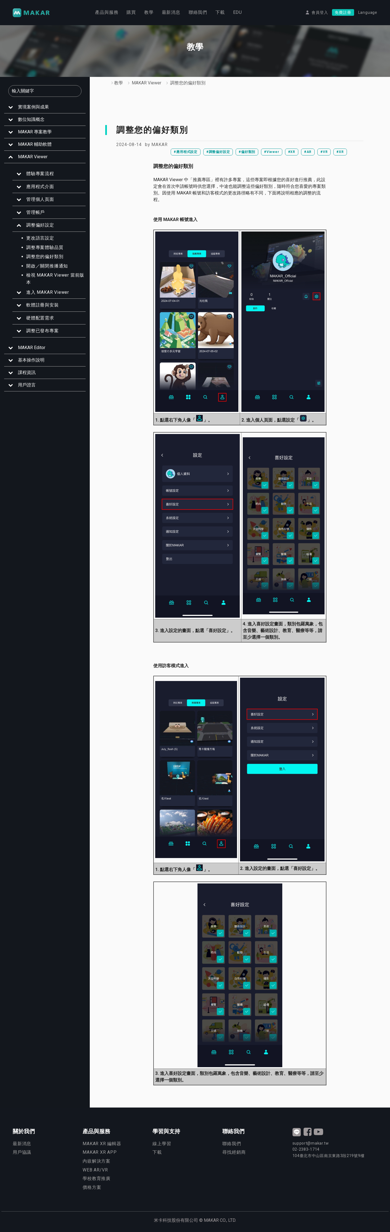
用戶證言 (27, 385)
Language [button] (367, 13)
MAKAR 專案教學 (35, 131)
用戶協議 (22, 1152)
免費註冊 (343, 13)
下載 (220, 12)
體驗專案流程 (40, 173)
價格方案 (92, 1187)
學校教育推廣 (96, 1178)
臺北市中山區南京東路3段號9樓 (328, 1155)
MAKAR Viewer (33, 156)
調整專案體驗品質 (44, 247)
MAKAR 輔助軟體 (35, 144)
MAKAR (159, 144)
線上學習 (161, 1143)
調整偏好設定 (40, 225)
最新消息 (171, 12)
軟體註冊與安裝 (42, 305)
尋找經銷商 (234, 1152)
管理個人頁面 (40, 199)
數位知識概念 (31, 119)
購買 (131, 12)
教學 (149, 12)
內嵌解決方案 (96, 1161)
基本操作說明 (31, 360)
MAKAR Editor (31, 347)
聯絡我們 (198, 12)
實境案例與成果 (33, 107)
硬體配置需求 (40, 318)
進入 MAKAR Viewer (47, 292)
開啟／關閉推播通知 (47, 266)
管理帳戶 (35, 212)
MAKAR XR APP (100, 1152)
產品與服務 (106, 12)
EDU (237, 12)
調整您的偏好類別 (44, 256)
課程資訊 (27, 372)
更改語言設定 (40, 238)
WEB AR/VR (95, 1170)
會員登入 (320, 13)
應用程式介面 (40, 186)
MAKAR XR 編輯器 (102, 1143)
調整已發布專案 (42, 330)
